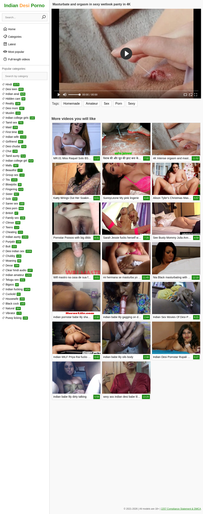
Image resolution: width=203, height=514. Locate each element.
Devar (10, 265)
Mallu (10, 165)
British (10, 213)
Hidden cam (13, 98)
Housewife (13, 298)
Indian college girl (18, 160)
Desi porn (13, 208)
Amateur (92, 103)
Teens (10, 227)
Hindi (10, 84)
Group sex (13, 174)
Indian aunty (15, 236)
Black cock (13, 303)
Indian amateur (17, 275)
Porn (118, 103)
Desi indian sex (17, 251)
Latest (9, 44)
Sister (10, 194)
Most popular (13, 51)
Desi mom (13, 108)
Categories (12, 36)
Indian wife (14, 136)
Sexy (131, 103)
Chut (10, 151)
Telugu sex (13, 279)
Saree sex (13, 203)
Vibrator (12, 313)
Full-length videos (16, 59)
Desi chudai (14, 146)
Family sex (13, 217)
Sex (106, 103)
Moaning (11, 260)
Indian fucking (16, 289)
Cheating (12, 232)
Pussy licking (15, 317)
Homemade (71, 103)
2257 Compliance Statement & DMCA (181, 508)
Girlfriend (12, 141)
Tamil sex (12, 122)
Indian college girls (18, 117)
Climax (11, 222)
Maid (10, 127)
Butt (9, 246)
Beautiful (12, 170)
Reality (11, 103)
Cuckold (11, 294)
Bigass (10, 284)
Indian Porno (24, 5)
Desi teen (13, 89)
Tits (9, 179)
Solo (9, 198)
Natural (11, 308)
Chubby (11, 255)
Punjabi (11, 241)
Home (9, 29)
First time (12, 132)
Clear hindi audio (17, 270)
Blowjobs (12, 184)
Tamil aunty (14, 155)
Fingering (12, 189)
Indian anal (13, 93)
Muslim (11, 113)
